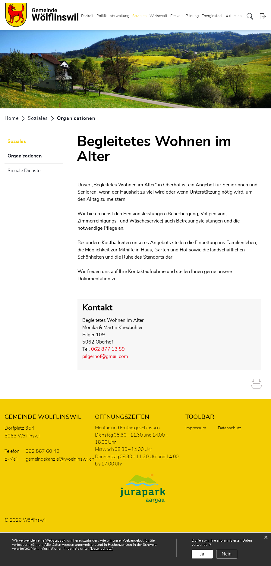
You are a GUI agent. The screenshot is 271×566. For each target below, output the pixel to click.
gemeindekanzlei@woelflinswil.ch (60, 459)
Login (262, 16)
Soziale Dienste (24, 170)
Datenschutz (229, 428)
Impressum (195, 428)
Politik (101, 16)
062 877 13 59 (108, 349)
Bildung (192, 16)
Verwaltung (119, 16)
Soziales (139, 16)
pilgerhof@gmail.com (105, 356)
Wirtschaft (158, 16)
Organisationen (35, 155)
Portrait (87, 16)
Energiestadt (212, 16)
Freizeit (176, 16)
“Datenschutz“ (101, 548)
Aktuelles (233, 16)
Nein (227, 554)
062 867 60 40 (42, 451)
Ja (202, 554)
